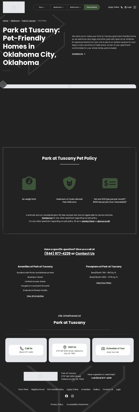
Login (118, 389)
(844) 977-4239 (57, 253)
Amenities (85, 389)
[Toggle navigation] (134, 7)
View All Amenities (35, 296)
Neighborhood (37, 389)
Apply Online (113, 7)
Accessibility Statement (77, 404)
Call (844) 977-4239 (101, 378)
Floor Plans (23, 389)
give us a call (103, 221)
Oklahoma (15, 20)
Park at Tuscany (29, 20)
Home (5, 20)
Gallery (96, 389)
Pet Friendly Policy (55, 389)
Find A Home (92, 7)
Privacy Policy (57, 404)
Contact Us (79, 53)
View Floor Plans (103, 283)
